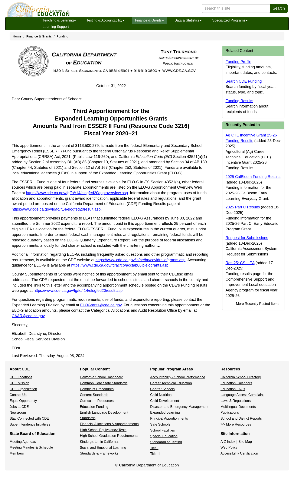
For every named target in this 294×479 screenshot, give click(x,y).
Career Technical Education (171, 383)
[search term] (236, 8)
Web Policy (229, 447)
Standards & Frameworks (99, 453)
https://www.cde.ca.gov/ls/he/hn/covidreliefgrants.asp (140, 260)
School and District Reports (241, 418)
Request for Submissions (247, 238)
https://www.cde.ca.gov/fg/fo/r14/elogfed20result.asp (56, 209)
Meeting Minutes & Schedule (31, 447)
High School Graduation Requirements (109, 435)
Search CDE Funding (244, 81)
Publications (229, 412)
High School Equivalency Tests (103, 430)
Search (279, 8)
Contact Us (18, 395)
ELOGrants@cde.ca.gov (100, 305)
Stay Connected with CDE (29, 418)
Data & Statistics (188, 20)
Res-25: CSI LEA (240, 263)
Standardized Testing (166, 442)
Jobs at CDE (19, 407)
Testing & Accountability (105, 20)
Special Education (163, 436)
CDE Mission (19, 383)
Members (17, 453)
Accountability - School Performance (177, 377)
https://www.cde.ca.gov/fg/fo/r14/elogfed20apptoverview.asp (77, 193)
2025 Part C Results (243, 207)
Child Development (164, 401)
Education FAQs (232, 389)
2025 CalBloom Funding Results (253, 177)
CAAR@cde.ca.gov (28, 316)
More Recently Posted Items (257, 303)
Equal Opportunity (23, 401)
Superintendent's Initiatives (30, 424)
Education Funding (94, 407)
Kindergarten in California (99, 441)
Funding (62, 36)
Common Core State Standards (103, 383)
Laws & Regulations (235, 401)
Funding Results (239, 101)
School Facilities (162, 430)
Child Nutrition (161, 395)
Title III (155, 454)
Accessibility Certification (239, 453)
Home (17, 36)
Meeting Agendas (23, 441)
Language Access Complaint (242, 395)
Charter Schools (162, 389)
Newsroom (18, 412)
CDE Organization (23, 389)
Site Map (245, 441)
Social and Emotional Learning (103, 447)
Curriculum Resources (97, 401)
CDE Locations (21, 377)
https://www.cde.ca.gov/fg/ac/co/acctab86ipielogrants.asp (119, 265)
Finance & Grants (149, 20)
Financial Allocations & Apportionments (109, 424)
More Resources (238, 424)
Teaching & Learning (59, 20)
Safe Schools (160, 424)
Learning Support (57, 27)
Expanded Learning (165, 412)
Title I (154, 448)
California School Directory (240, 377)
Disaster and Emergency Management (179, 407)
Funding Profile (238, 62)
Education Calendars (236, 383)
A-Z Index (227, 441)
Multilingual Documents (238, 407)
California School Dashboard (101, 377)
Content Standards (94, 395)
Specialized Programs (230, 20)
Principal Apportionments (169, 418)
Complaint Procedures (97, 389)
